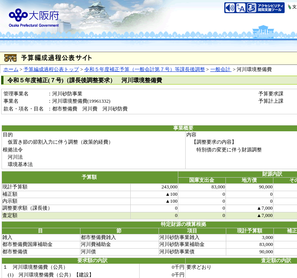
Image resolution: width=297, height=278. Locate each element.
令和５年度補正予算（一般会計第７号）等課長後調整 (144, 69)
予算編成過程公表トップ (51, 69)
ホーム (11, 69)
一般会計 (221, 69)
